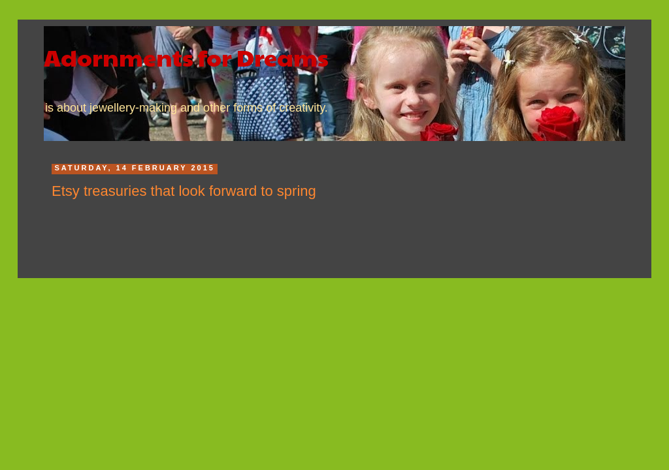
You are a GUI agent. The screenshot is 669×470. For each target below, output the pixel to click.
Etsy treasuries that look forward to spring (184, 191)
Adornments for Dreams (186, 56)
